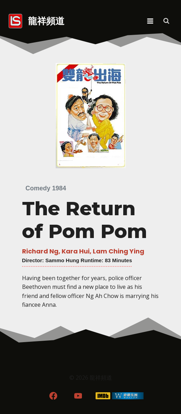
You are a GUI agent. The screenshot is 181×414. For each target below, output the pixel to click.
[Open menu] (150, 20)
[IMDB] (103, 395)
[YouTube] (78, 395)
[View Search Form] (166, 21)
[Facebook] (53, 395)
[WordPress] (127, 395)
